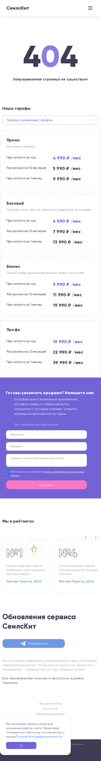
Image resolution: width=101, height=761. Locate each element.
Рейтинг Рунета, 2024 (24, 581)
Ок (21, 745)
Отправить (46, 485)
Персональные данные (50, 713)
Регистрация (50, 708)
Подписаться (33, 643)
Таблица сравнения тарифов (50, 120)
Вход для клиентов (50, 703)
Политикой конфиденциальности (39, 736)
